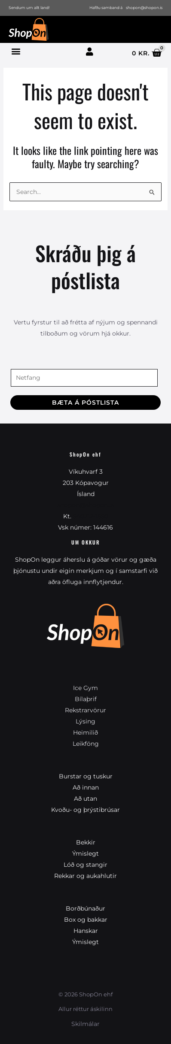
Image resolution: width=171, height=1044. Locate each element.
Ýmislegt (85, 853)
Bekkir (85, 842)
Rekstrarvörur (85, 710)
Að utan (85, 798)
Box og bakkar (85, 919)
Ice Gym (85, 688)
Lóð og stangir (85, 864)
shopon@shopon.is (85, 505)
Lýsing (85, 721)
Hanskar (85, 931)
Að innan (86, 787)
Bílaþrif (86, 699)
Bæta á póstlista (85, 402)
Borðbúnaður (85, 908)
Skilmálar (85, 1024)
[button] (16, 51)
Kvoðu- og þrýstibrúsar (85, 810)
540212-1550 (90, 516)
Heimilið (85, 732)
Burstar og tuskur (86, 776)
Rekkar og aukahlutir (85, 876)
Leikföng (86, 743)
